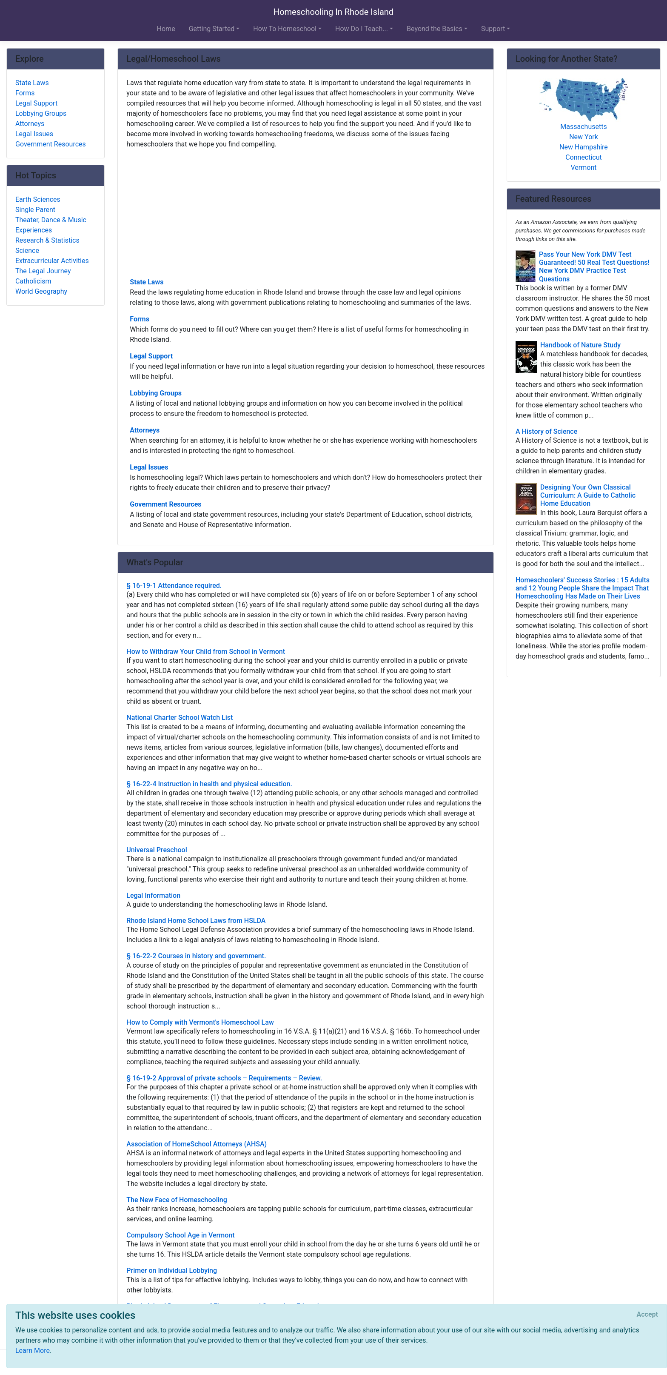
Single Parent (35, 210)
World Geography (41, 291)
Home (166, 29)
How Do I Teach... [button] (361, 29)
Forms (139, 319)
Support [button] (493, 29)
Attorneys (145, 430)
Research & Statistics (47, 240)
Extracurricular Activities (52, 261)
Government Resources (165, 504)
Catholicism (33, 281)
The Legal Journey (43, 271)
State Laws (146, 282)
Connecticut (583, 157)
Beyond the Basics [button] (434, 29)
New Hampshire (583, 147)
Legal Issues (149, 467)
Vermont (583, 167)
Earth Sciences (37, 199)
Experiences (33, 230)
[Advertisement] (305, 212)
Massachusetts (583, 127)
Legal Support (151, 356)
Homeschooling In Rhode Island (333, 12)
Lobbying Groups (156, 393)
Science (27, 250)
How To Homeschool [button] (284, 29)
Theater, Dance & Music (50, 220)
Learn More (32, 1350)
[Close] (647, 1314)
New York (583, 137)
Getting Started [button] (212, 29)
